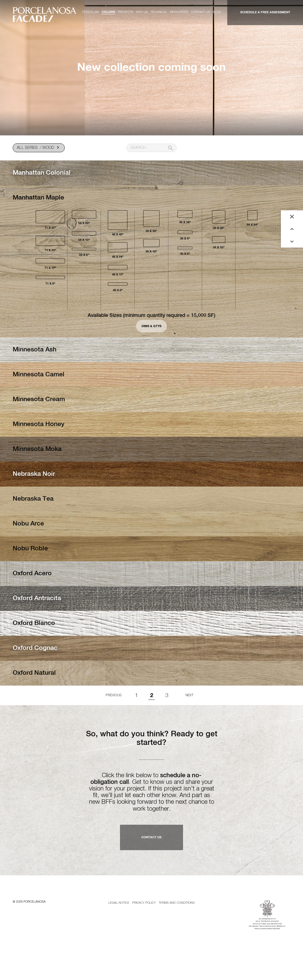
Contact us (200, 12)
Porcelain (90, 12)
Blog (217, 12)
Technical (159, 12)
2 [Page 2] (151, 695)
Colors (108, 12)
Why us (142, 12)
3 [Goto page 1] (166, 695)
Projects (125, 12)
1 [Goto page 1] (136, 695)
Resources (179, 12)
